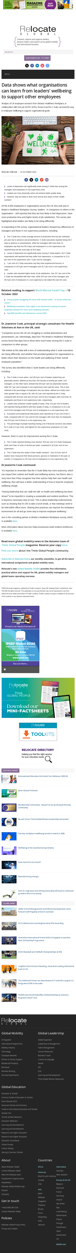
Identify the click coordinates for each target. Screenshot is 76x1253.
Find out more (10, 550)
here (15, 521)
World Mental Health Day (50, 290)
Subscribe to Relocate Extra (16, 559)
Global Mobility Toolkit (28, 569)
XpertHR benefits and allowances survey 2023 (26, 313)
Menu (7, 74)
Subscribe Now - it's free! (37, 58)
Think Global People (13, 545)
